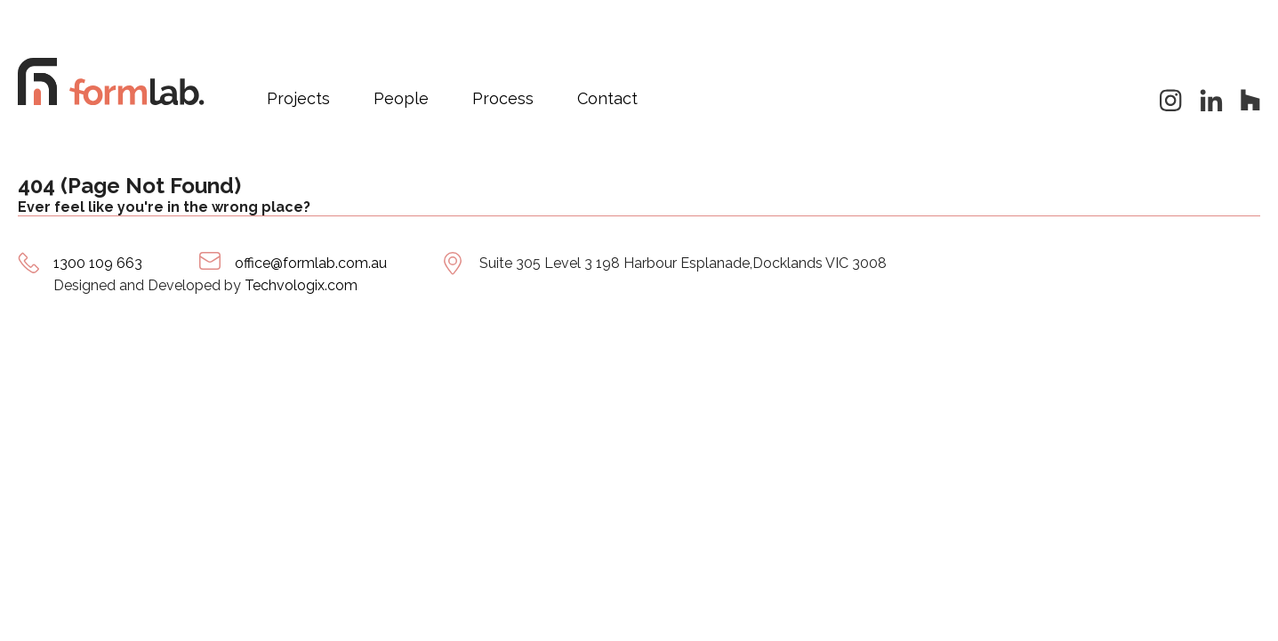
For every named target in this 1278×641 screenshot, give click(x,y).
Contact (607, 98)
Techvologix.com (301, 285)
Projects (298, 98)
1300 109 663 (97, 263)
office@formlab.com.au (311, 263)
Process (503, 98)
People (401, 98)
